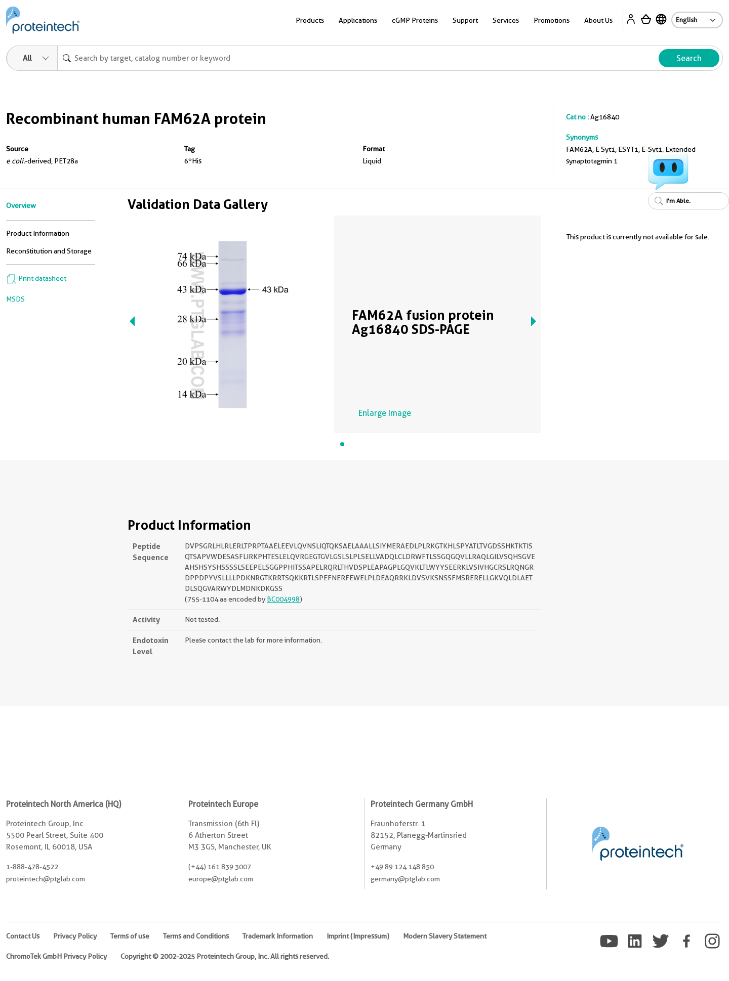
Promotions (552, 20)
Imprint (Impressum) (358, 936)
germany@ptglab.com (405, 879)
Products (310, 20)
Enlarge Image (384, 413)
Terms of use (129, 936)
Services (506, 20)
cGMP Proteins (415, 20)
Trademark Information (277, 936)
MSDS (15, 299)
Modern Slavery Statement (445, 936)
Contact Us (22, 936)
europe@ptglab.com (220, 879)
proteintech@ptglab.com (45, 879)
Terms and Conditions (196, 936)
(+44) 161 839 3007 (219, 867)
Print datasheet (36, 278)
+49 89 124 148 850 (402, 867)
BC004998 (283, 599)
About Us (598, 20)
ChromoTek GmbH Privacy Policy (56, 956)
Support (465, 20)
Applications (358, 20)
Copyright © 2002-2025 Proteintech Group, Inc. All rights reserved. (224, 956)
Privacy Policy (75, 936)
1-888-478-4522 (32, 867)
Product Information (37, 233)
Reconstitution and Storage (49, 251)
